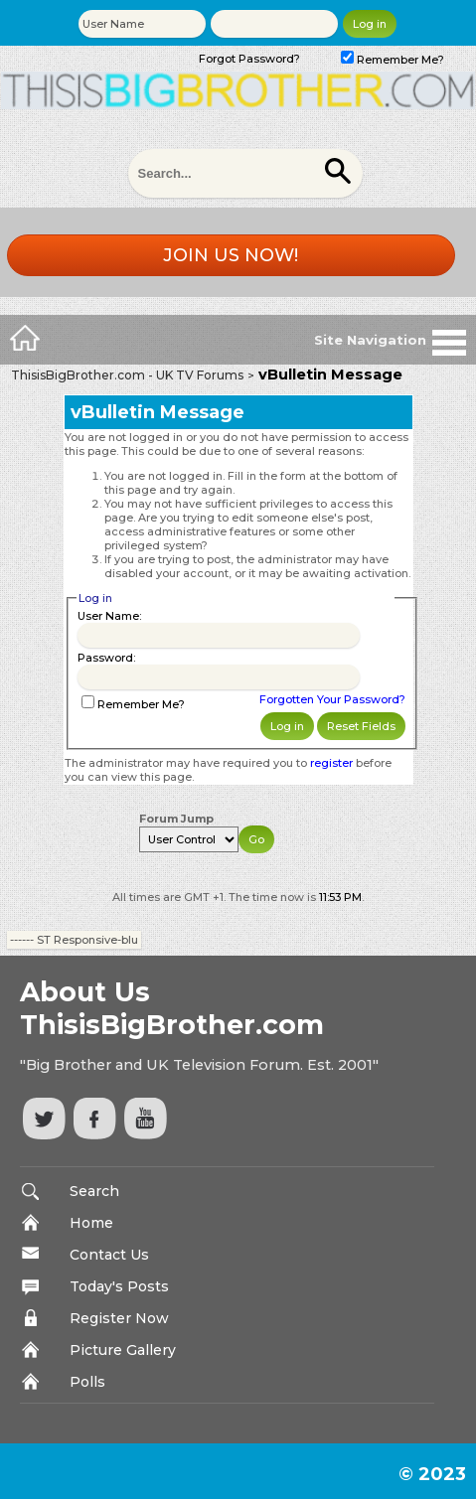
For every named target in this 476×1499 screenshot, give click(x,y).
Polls (87, 1382)
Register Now (119, 1318)
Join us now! (230, 255)
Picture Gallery (123, 1350)
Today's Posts (119, 1286)
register (331, 763)
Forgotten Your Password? (332, 699)
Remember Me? (392, 60)
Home (91, 1223)
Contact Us (109, 1255)
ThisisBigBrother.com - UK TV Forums (127, 375)
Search (94, 1191)
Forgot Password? (249, 59)
